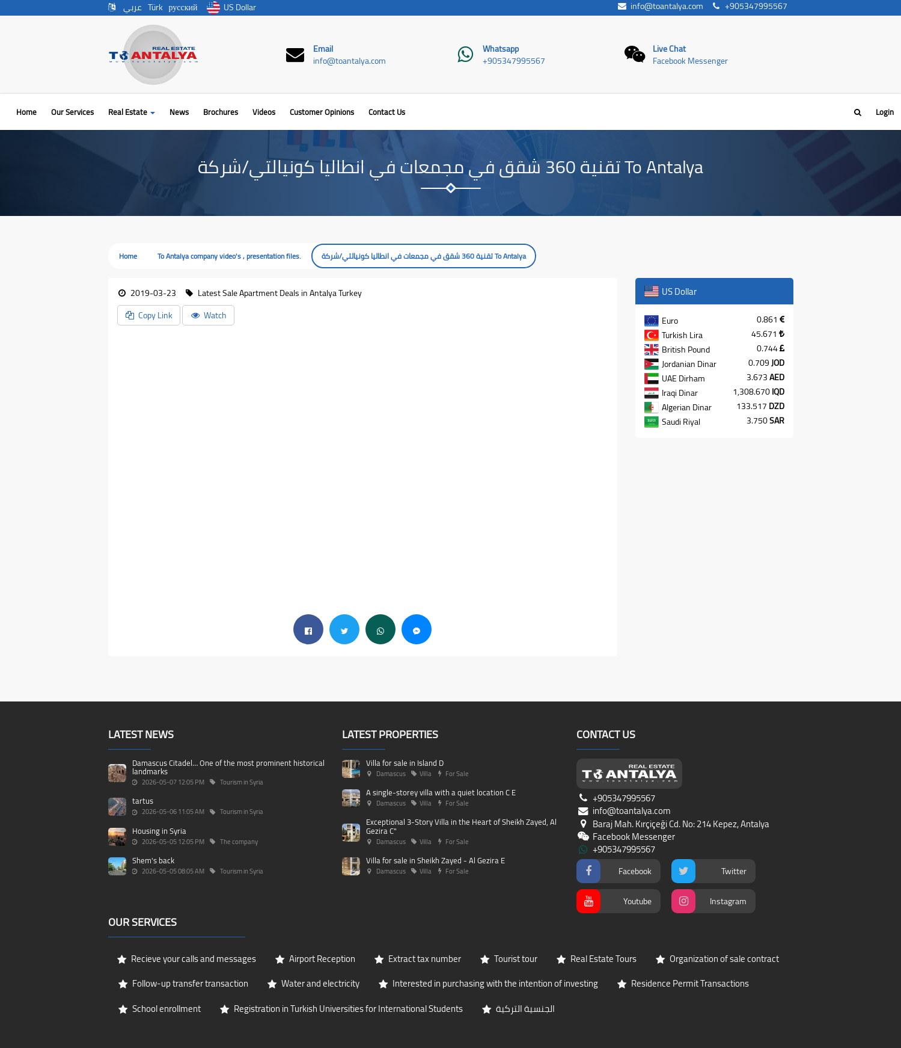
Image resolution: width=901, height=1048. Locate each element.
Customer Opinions (322, 112)
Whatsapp (501, 49)
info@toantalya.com (349, 61)
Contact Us (386, 112)
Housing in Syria (159, 831)
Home (26, 112)
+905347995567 (514, 61)
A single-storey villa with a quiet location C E (441, 792)
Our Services (72, 112)
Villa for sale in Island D (405, 763)
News (179, 112)
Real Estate (131, 112)
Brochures (220, 112)
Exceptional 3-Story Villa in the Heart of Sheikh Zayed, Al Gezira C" (461, 826)
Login (885, 112)
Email (323, 49)
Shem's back (153, 860)
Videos (263, 112)
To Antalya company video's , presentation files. (229, 256)
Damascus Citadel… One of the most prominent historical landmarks (228, 767)
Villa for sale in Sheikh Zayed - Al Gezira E (435, 860)
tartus (142, 801)
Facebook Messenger (690, 61)
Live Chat (669, 49)
